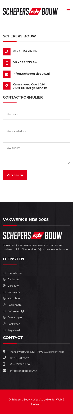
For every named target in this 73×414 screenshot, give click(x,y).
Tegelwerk (14, 330)
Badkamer (14, 323)
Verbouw (13, 285)
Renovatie (14, 292)
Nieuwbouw (15, 273)
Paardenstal (15, 304)
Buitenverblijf (16, 311)
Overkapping (15, 317)
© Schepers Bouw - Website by (28, 399)
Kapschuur (14, 298)
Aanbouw (13, 279)
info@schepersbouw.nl (31, 73)
